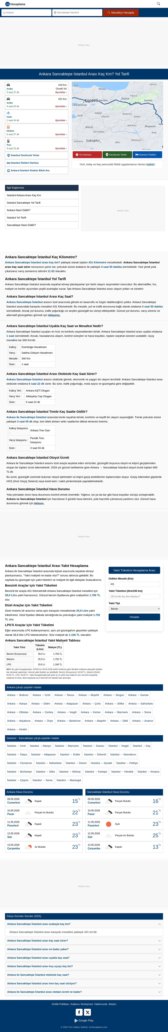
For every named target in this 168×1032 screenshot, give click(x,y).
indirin (150, 164)
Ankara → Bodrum (17, 695)
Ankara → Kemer (91, 712)
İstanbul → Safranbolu (49, 763)
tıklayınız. (54, 315)
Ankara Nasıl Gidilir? (18, 210)
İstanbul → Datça (17, 754)
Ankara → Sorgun (113, 695)
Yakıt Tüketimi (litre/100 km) (126, 591)
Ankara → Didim (40, 703)
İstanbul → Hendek (122, 771)
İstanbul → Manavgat (69, 780)
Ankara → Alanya (17, 703)
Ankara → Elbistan (17, 712)
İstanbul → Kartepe (96, 771)
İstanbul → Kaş (141, 745)
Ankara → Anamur (142, 720)
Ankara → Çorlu (91, 703)
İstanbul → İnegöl (118, 745)
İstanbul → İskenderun (123, 754)
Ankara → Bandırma (68, 720)
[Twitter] (87, 1012)
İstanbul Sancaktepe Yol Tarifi (23, 202)
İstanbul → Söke (45, 771)
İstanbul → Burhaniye (19, 771)
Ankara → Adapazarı (66, 703)
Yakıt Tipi (114, 603)
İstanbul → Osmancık (19, 763)
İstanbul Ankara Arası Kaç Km (24, 195)
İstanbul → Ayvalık (101, 763)
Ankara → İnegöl (67, 712)
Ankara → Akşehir (89, 695)
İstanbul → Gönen (76, 763)
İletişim (112, 1004)
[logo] (15, 4)
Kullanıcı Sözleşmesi (82, 1004)
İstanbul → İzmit (16, 745)
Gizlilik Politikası (60, 1004)
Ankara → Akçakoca (18, 720)
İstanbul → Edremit (95, 754)
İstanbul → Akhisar (70, 771)
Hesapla (134, 617)
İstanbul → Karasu (93, 745)
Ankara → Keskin (17, 729)
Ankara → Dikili (119, 720)
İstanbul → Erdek (70, 754)
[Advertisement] (84, 40)
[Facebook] (79, 1012)
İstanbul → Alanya (40, 745)
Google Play (83, 1020)
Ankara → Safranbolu (140, 703)
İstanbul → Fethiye (127, 763)
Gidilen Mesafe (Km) (121, 578)
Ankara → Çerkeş (43, 712)
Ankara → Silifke (114, 703)
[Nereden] (26, 12)
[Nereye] (77, 12)
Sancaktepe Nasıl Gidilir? (21, 225)
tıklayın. (39, 503)
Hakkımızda (100, 1004)
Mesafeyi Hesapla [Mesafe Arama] (121, 12)
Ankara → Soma (141, 712)
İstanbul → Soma (42, 780)
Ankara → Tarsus (64, 695)
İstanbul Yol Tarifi (16, 217)
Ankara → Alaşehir (95, 720)
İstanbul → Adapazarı (43, 754)
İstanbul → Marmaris (67, 745)
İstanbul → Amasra (148, 771)
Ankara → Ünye (44, 720)
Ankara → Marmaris (116, 712)
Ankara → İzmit (41, 695)
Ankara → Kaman (138, 695)
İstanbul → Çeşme (17, 780)
